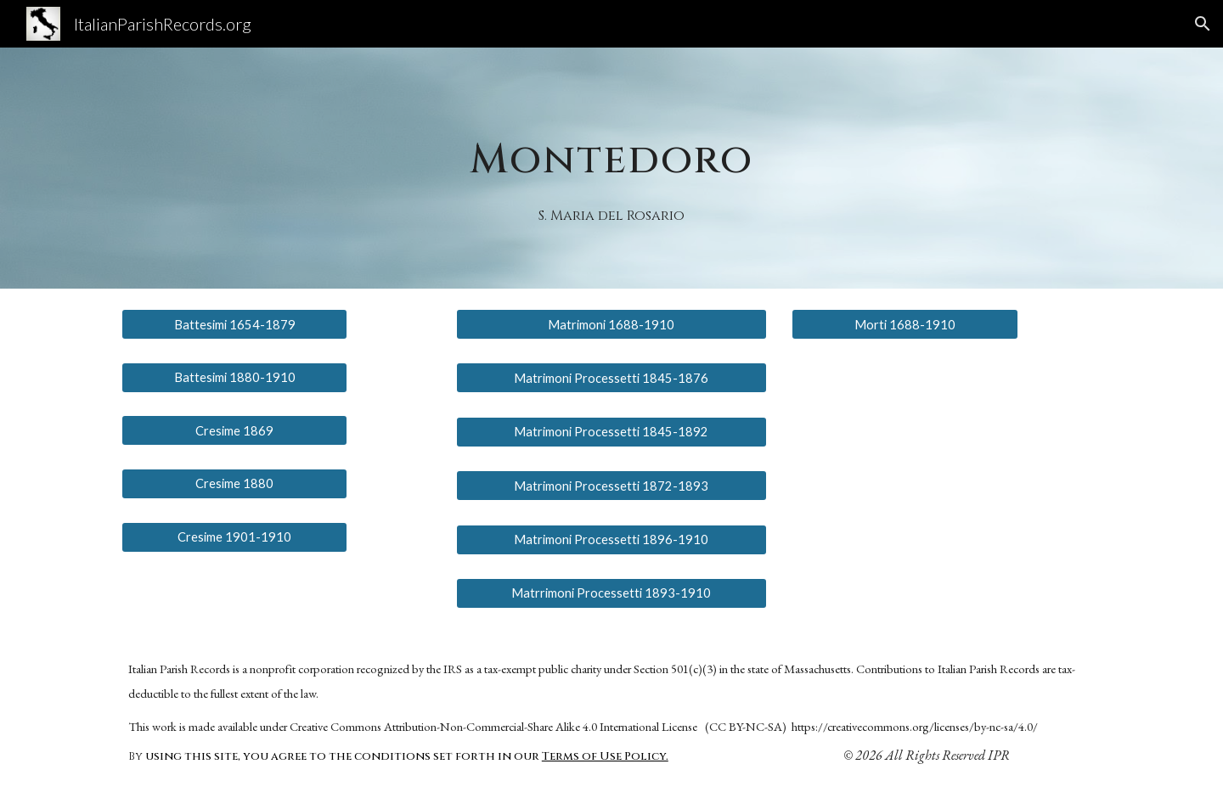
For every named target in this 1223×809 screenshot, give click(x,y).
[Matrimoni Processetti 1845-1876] (611, 377)
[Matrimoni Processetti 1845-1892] (611, 432)
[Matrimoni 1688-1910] (611, 324)
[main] (611, 145)
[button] (1202, 23)
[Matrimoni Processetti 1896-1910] (611, 539)
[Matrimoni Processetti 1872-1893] (611, 485)
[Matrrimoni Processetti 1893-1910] (611, 593)
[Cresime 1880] (234, 483)
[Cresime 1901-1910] (234, 536)
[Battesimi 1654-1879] (234, 324)
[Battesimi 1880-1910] (234, 376)
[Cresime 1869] (234, 430)
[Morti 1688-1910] (904, 324)
